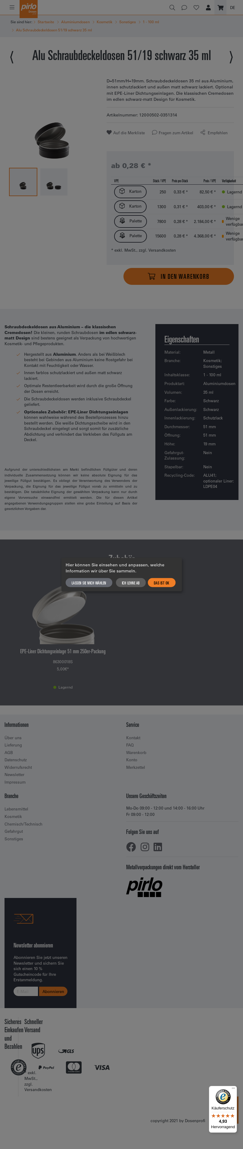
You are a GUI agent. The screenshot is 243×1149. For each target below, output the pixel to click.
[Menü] (233, 1089)
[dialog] (121, 574)
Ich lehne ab (131, 582)
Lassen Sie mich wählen (89, 582)
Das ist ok (162, 582)
